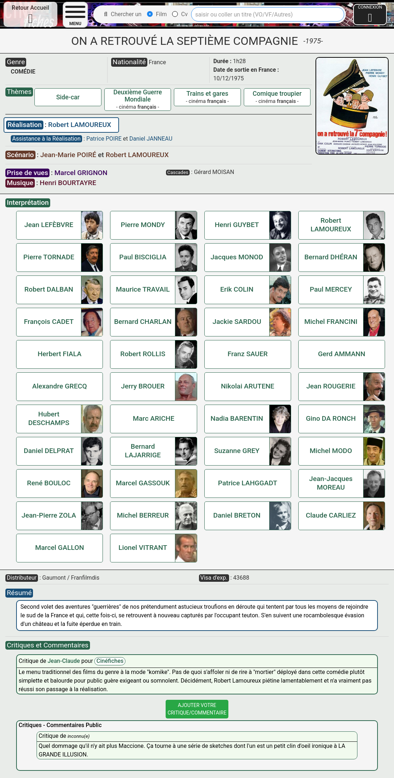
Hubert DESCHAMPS (49, 418)
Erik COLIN (236, 289)
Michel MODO (331, 451)
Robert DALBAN (48, 289)
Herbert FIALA (59, 354)
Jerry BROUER (143, 386)
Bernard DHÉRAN (330, 257)
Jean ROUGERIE (330, 386)
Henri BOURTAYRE (68, 183)
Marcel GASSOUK (143, 483)
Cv (179, 14)
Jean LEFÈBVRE (48, 225)
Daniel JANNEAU (150, 138)
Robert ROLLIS (143, 354)
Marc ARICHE (154, 418)
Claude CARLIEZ (331, 515)
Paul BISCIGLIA (142, 257)
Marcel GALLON (59, 547)
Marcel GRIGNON (81, 173)
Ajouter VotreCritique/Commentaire (196, 709)
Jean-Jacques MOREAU (330, 483)
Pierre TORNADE (48, 257)
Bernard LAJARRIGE (143, 450)
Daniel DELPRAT (49, 451)
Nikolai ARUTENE (247, 386)
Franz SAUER (248, 354)
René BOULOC (48, 483)
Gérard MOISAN (214, 172)
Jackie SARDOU (237, 321)
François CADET (49, 321)
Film (157, 14)
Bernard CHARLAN (142, 321)
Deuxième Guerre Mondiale (137, 96)
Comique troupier (277, 93)
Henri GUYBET (237, 225)
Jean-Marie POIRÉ (69, 155)
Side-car (68, 97)
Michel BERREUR (143, 515)
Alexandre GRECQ (59, 386)
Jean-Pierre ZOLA (49, 515)
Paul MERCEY (331, 289)
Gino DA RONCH (331, 418)
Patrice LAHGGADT (247, 483)
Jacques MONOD (236, 257)
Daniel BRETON (237, 515)
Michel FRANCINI (330, 321)
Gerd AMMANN (341, 354)
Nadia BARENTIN (236, 418)
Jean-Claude (64, 660)
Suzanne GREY (236, 451)
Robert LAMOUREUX (79, 125)
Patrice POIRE (104, 138)
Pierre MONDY (143, 225)
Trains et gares (207, 93)
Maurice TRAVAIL (143, 289)
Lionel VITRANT (142, 547)
